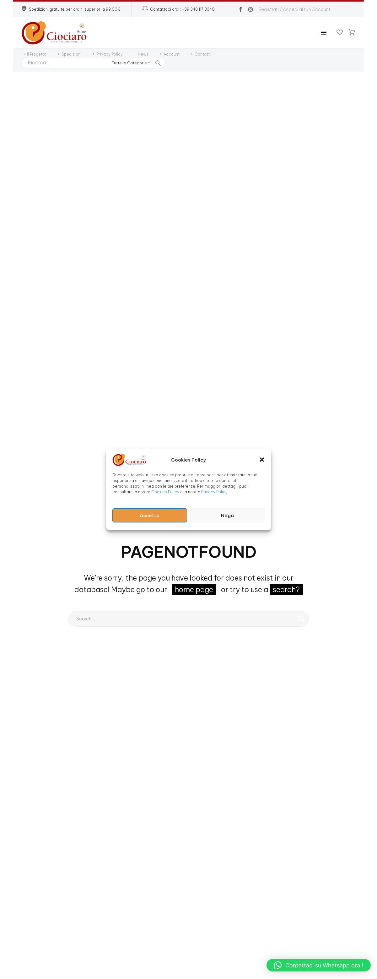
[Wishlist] (339, 32)
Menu (323, 33)
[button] (262, 460)
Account (172, 54)
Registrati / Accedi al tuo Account (295, 9)
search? (286, 589)
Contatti (203, 54)
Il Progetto (36, 54)
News (143, 54)
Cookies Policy (165, 491)
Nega (227, 515)
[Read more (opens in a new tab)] (178, 9)
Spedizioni (71, 54)
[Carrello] (352, 32)
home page (194, 589)
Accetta (149, 515)
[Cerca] (93, 63)
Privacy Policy (214, 491)
